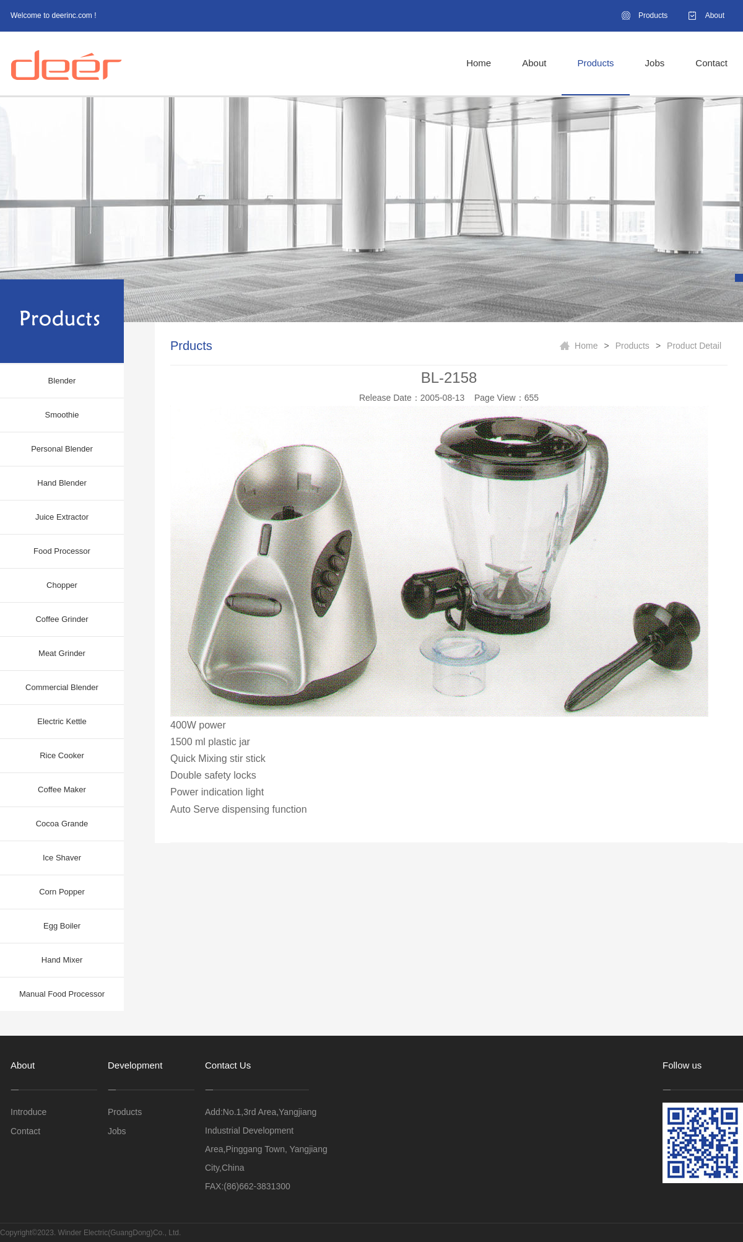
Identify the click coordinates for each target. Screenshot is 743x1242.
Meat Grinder (61, 653)
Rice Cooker (62, 755)
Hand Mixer (61, 959)
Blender (62, 380)
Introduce (28, 1112)
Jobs (655, 63)
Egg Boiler (61, 925)
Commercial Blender (61, 687)
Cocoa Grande (62, 823)
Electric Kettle (61, 721)
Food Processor (61, 551)
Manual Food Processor (62, 994)
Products (652, 15)
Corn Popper (62, 891)
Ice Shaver (62, 857)
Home (478, 63)
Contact (711, 63)
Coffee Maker (62, 789)
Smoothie (62, 414)
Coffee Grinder (61, 619)
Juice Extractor (62, 517)
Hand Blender (62, 483)
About (714, 15)
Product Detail (694, 346)
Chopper (61, 585)
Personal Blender (62, 448)
